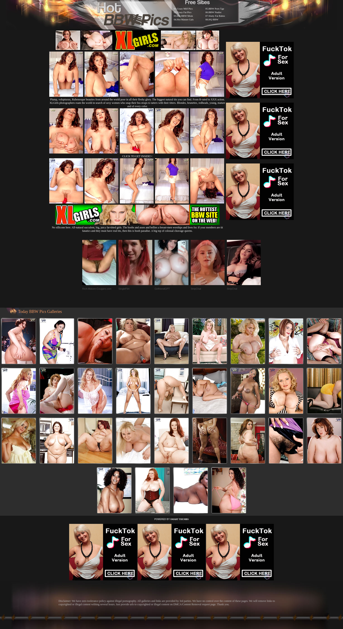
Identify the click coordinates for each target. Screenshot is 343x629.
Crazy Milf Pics (185, 8)
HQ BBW (213, 19)
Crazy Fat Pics (184, 12)
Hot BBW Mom (185, 15)
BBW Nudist (215, 12)
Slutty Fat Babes (217, 15)
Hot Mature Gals (185, 19)
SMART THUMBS (179, 519)
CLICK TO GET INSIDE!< (137, 156)
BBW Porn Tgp (216, 8)
